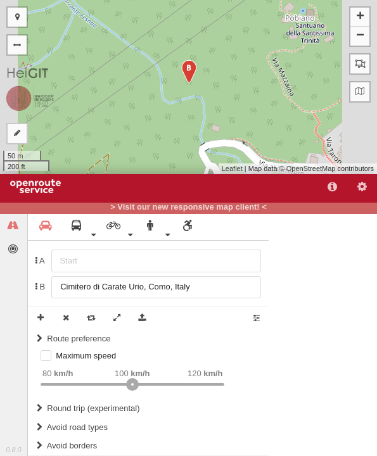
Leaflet (232, 168)
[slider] (132, 384)
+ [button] (360, 17)
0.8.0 (13, 449)
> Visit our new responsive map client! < (188, 207)
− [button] (360, 36)
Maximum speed (86, 355)
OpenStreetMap (311, 168)
